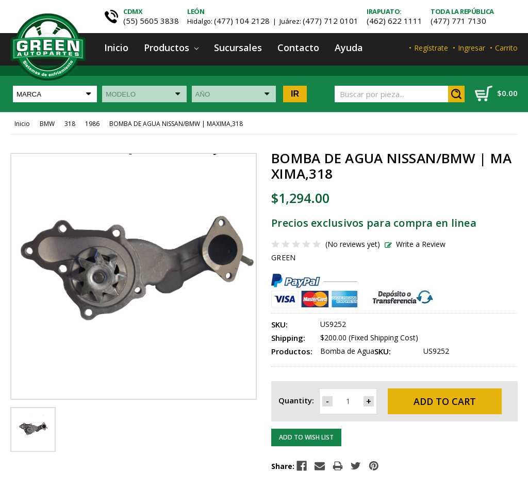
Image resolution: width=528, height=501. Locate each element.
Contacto (298, 47)
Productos (171, 47)
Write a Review (415, 244)
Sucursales (238, 47)
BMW (47, 123)
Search (456, 94)
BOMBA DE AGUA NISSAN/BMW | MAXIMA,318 (176, 123)
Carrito (506, 48)
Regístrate (431, 48)
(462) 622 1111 (394, 20)
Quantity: (296, 400)
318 (69, 123)
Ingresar (471, 48)
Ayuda (349, 47)
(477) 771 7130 (458, 20)
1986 (92, 123)
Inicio (116, 47)
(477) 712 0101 (330, 20)
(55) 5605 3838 (151, 20)
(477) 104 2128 (242, 20)
